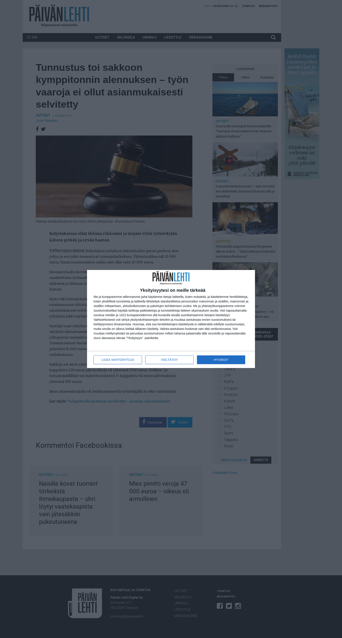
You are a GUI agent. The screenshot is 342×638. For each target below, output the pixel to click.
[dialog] (171, 319)
